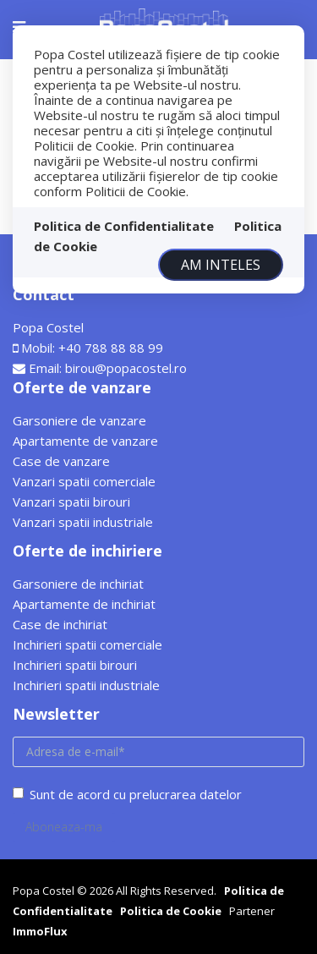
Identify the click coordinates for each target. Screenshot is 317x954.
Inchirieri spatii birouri (75, 664)
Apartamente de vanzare (85, 440)
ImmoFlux (40, 931)
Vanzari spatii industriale (83, 521)
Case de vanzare (61, 460)
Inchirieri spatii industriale (86, 685)
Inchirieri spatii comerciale (87, 644)
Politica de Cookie (170, 910)
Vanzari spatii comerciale (84, 481)
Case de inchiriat (60, 624)
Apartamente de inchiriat (84, 603)
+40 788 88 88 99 (110, 347)
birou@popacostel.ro (126, 367)
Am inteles (220, 264)
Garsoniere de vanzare (79, 420)
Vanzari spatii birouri (71, 501)
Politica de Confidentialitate (124, 225)
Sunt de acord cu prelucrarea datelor (127, 794)
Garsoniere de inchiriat (78, 583)
